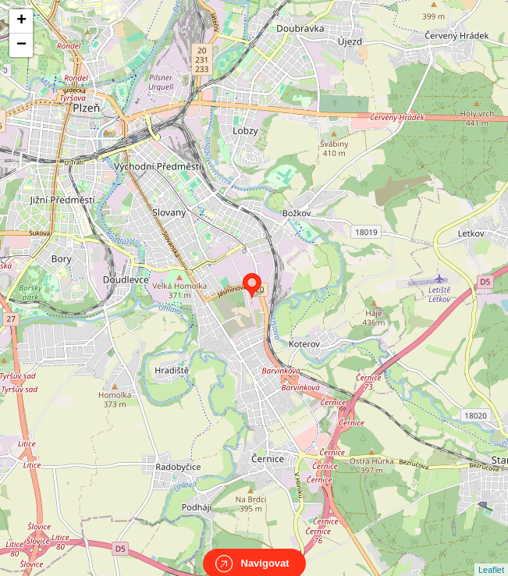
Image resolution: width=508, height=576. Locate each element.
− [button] (21, 45)
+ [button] (21, 21)
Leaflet (491, 555)
